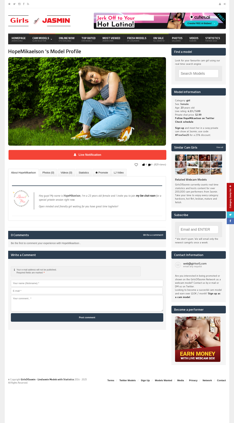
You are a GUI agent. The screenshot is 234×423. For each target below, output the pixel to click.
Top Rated (88, 39)
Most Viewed (111, 39)
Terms (110, 380)
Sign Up (145, 380)
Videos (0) (66, 172)
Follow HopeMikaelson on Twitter (194, 118)
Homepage (19, 39)
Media (180, 380)
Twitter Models (127, 380)
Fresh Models (136, 39)
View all (219, 147)
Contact (221, 380)
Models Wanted (163, 380)
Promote (101, 172)
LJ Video (119, 172)
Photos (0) (48, 172)
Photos (177, 39)
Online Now (67, 39)
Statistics (212, 39)
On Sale (159, 39)
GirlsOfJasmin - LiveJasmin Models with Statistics (47, 379)
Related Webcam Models (191, 179)
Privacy (193, 380)
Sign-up (179, 128)
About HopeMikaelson (23, 172)
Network (207, 380)
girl (188, 100)
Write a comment (153, 235)
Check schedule (184, 121)
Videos (193, 39)
